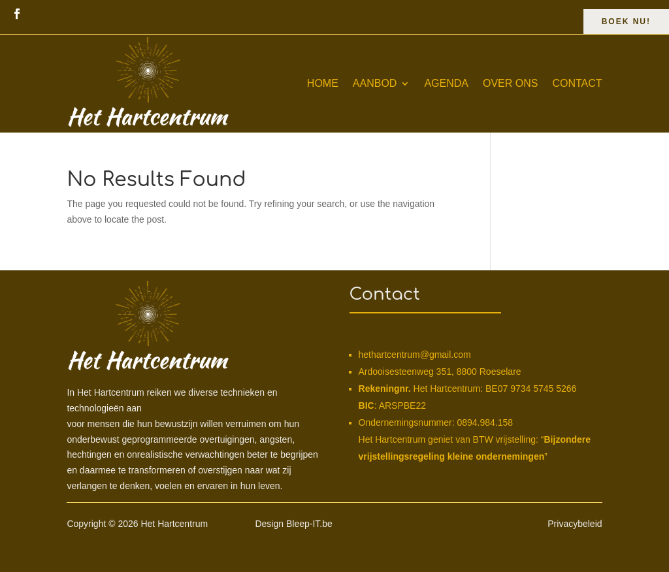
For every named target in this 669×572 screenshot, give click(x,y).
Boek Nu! (626, 21)
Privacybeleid (574, 523)
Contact (577, 83)
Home (322, 83)
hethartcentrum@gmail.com (415, 354)
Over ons (510, 83)
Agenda (446, 83)
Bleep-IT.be (309, 523)
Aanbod (375, 83)
